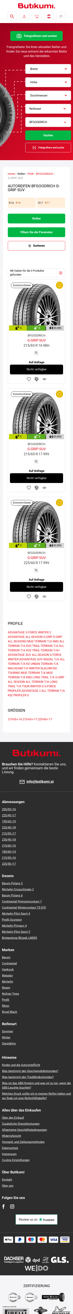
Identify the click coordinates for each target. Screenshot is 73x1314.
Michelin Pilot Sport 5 (16, 932)
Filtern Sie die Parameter (36, 232)
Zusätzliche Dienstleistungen (21, 1124)
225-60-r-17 (45, 719)
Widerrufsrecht (11, 1136)
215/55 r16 (9, 858)
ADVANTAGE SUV (31, 659)
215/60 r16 (9, 845)
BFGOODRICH (44, 173)
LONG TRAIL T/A (44, 677)
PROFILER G (21, 695)
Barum (6, 957)
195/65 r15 (9, 821)
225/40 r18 (9, 827)
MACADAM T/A (18, 668)
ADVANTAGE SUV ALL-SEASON (28, 655)
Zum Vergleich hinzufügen (37, 379)
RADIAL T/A (51, 659)
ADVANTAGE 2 (31, 691)
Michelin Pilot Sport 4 (16, 913)
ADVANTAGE (16, 632)
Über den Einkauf (13, 1117)
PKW (30, 173)
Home (11, 173)
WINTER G (37, 686)
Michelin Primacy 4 (14, 925)
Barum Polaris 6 (12, 895)
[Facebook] (3, 1206)
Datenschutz (10, 1148)
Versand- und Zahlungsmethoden (23, 1142)
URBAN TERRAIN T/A (44, 664)
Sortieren (39, 245)
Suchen (48, 135)
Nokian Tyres (10, 993)
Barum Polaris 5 (12, 883)
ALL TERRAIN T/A (37, 682)
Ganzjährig (9, 1043)
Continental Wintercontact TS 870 (24, 907)
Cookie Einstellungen (16, 1160)
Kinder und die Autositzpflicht (21, 1065)
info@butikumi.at (40, 782)
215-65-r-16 (15, 719)
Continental (9, 963)
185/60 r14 (9, 851)
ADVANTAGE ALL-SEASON (25, 637)
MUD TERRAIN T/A (33, 673)
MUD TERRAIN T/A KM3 (43, 641)
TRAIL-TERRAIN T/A (45, 646)
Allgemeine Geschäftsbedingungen (24, 1130)
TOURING (14, 673)
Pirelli (5, 1000)
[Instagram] (12, 1206)
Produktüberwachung (44, 379)
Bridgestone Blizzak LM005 (19, 938)
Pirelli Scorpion (12, 919)
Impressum (9, 1154)
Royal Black (9, 1012)
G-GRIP (47, 637)
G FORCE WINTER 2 (38, 632)
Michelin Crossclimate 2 (18, 889)
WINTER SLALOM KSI (43, 668)
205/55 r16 (9, 809)
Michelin (7, 981)
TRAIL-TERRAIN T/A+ (46, 650)
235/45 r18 (9, 839)
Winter (6, 1037)
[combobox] (48, 69)
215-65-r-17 (30, 719)
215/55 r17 (9, 833)
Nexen (6, 987)
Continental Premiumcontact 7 (22, 901)
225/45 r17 (9, 815)
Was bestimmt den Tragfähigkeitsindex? (28, 1077)
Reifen (36, 218)
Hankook (8, 969)
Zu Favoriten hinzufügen (29, 379)
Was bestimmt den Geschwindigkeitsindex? (30, 1071)
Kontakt (7, 1179)
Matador (7, 975)
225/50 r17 (9, 864)
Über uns (7, 1185)
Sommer (7, 1031)
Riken (5, 1006)
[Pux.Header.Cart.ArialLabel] (36, 16)
